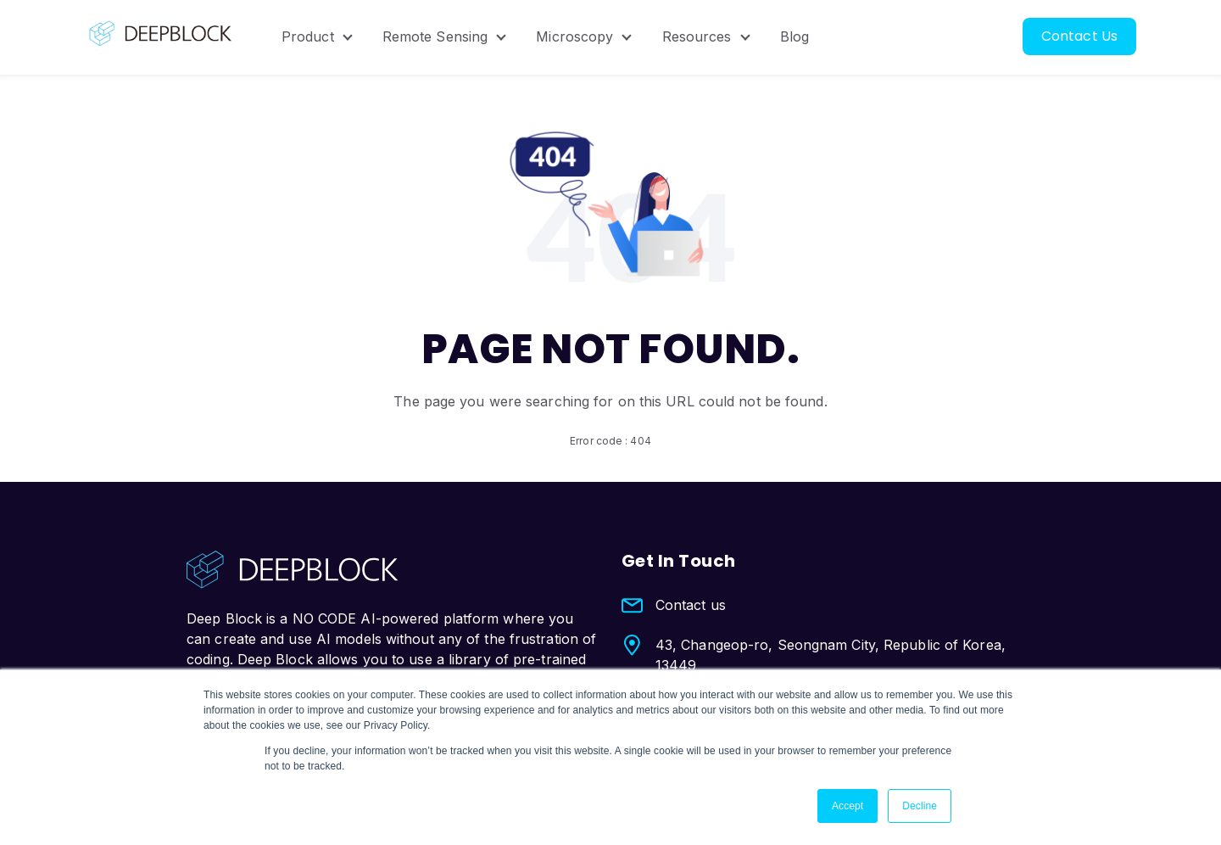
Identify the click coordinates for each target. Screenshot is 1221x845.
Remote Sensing (435, 37)
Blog (794, 37)
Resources (697, 37)
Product (308, 37)
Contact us (690, 604)
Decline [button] (919, 806)
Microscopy (574, 37)
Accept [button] (847, 806)
